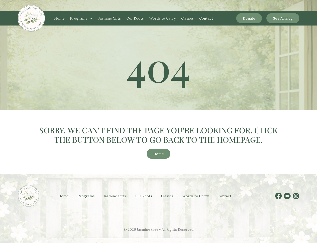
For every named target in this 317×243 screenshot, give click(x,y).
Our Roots (135, 18)
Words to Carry (162, 18)
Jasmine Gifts (109, 18)
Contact (206, 18)
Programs (81, 18)
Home (59, 18)
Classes (187, 18)
